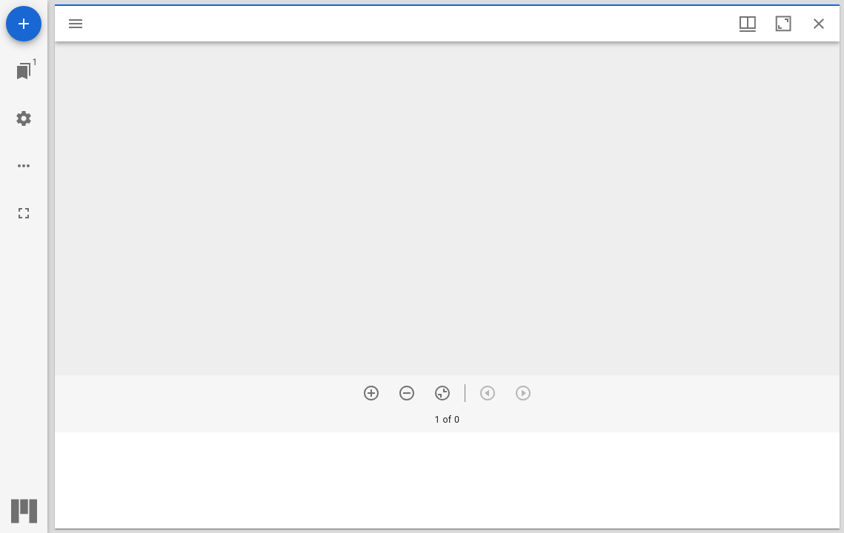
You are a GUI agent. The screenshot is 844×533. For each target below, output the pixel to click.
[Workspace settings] (23, 118)
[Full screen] (23, 213)
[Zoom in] (371, 393)
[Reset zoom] (442, 393)
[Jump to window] (23, 71)
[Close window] (819, 23)
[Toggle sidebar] (75, 23)
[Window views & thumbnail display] (747, 23)
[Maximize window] (783, 23)
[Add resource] (23, 23)
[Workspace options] (23, 166)
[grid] (447, 480)
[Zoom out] (407, 393)
